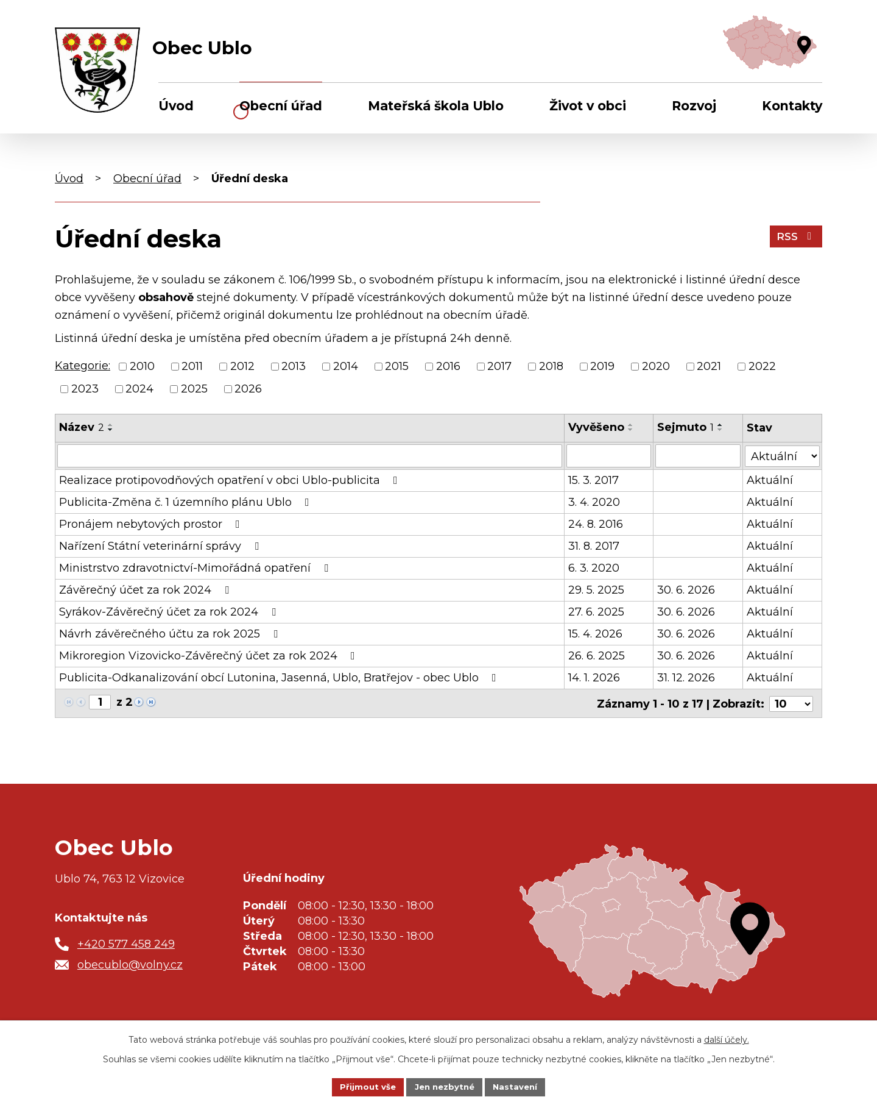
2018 (551, 366)
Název (81, 427)
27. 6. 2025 (597, 612)
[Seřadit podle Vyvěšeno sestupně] (631, 429)
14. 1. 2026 (595, 677)
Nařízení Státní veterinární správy (161, 546)
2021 (709, 366)
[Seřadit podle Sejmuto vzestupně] (721, 424)
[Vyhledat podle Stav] (782, 455)
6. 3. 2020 (594, 568)
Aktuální (770, 480)
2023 (85, 389)
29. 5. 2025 (597, 590)
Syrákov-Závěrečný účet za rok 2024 (170, 612)
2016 (448, 366)
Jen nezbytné (444, 1086)
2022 (762, 366)
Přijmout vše (364, 1086)
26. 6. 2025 (597, 655)
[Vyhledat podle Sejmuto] (698, 455)
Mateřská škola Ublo (436, 105)
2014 (345, 366)
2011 (192, 366)
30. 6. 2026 (687, 590)
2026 (248, 389)
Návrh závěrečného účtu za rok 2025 (171, 634)
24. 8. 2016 (596, 524)
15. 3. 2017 (594, 480)
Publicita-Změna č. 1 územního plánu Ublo (186, 502)
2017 (499, 366)
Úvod (176, 105)
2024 (139, 389)
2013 (293, 366)
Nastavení (519, 1086)
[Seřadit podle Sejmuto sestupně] (721, 429)
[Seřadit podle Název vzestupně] (111, 424)
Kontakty (792, 105)
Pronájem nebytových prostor (152, 524)
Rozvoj (694, 105)
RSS (795, 237)
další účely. (726, 1038)
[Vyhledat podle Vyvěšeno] (609, 455)
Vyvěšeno (597, 427)
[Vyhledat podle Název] (310, 455)
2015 (397, 366)
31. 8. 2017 (594, 546)
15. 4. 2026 (596, 634)
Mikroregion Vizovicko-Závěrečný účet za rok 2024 (209, 655)
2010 (142, 366)
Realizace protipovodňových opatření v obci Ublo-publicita (231, 480)
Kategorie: (82, 365)
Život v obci (587, 105)
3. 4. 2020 (595, 502)
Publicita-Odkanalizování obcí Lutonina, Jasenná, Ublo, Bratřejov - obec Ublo (280, 677)
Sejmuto (686, 427)
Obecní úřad (280, 105)
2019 (602, 366)
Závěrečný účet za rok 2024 (146, 590)
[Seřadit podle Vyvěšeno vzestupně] (631, 424)
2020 (656, 366)
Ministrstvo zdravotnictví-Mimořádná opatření (196, 568)
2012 (242, 366)
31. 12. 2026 (687, 677)
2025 (194, 389)
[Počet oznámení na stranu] (791, 703)
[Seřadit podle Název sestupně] (111, 429)
